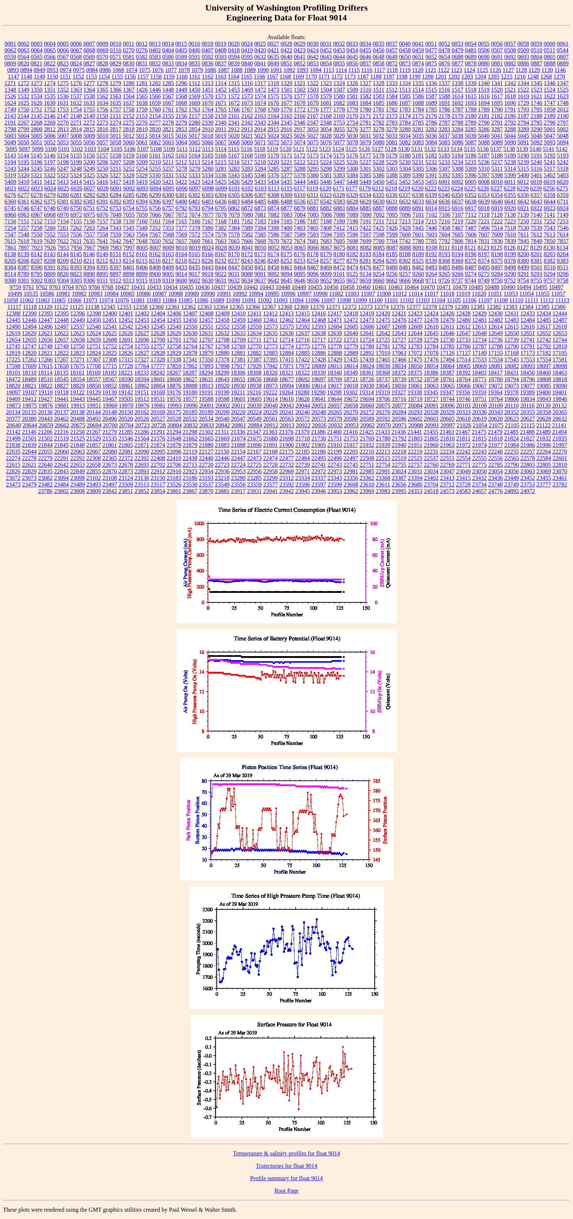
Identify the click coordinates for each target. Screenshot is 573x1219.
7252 (549, 221)
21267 (93, 432)
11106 (469, 300)
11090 (233, 300)
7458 (444, 228)
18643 (222, 379)
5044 (510, 136)
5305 (418, 169)
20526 (141, 419)
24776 (495, 491)
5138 (509, 149)
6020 (562, 182)
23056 (511, 471)
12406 (174, 313)
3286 (484, 129)
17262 (29, 359)
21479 (495, 432)
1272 (23, 83)
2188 (536, 116)
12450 (93, 320)
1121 (430, 70)
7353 (168, 228)
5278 (181, 169)
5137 (496, 149)
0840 (247, 63)
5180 (405, 155)
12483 (511, 320)
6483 (234, 201)
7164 (168, 221)
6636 (444, 201)
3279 (392, 129)
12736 (495, 340)
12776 (318, 346)
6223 (444, 188)
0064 (37, 50)
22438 (190, 458)
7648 (142, 241)
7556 (76, 234)
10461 (379, 287)
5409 (10, 182)
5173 (313, 155)
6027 (89, 188)
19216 (254, 392)
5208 (128, 162)
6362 (36, 201)
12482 (495, 320)
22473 (254, 458)
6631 (392, 201)
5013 (142, 136)
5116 (246, 149)
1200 (428, 76)
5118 (259, 149)
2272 (89, 123)
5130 (404, 149)
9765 (81, 287)
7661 (207, 241)
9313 (128, 280)
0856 (352, 63)
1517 (457, 90)
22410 (174, 458)
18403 (479, 373)
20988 (415, 425)
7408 (326, 228)
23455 (543, 478)
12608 (399, 326)
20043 (286, 405)
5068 (234, 142)
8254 (313, 261)
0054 (471, 44)
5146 (50, 155)
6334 (365, 195)
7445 (418, 228)
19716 (399, 399)
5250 (102, 169)
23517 (158, 484)
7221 (484, 221)
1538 (89, 96)
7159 (128, 221)
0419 (247, 50)
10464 (411, 287)
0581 (128, 57)
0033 (352, 44)
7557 (89, 234)
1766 (234, 109)
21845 (61, 445)
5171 (286, 155)
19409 (13, 399)
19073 (511, 386)
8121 (470, 248)
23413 (447, 478)
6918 (484, 208)
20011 (238, 405)
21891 (270, 445)
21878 (174, 445)
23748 (495, 484)
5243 (10, 169)
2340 (221, 123)
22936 (222, 471)
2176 (431, 116)
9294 (549, 274)
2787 (444, 123)
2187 (523, 116)
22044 (29, 451)
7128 (496, 215)
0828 (102, 63)
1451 (207, 90)
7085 (313, 215)
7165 (181, 221)
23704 (431, 484)
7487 (471, 228)
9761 (28, 287)
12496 (45, 326)
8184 (378, 254)
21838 (13, 445)
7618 (23, 241)
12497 (61, 326)
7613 (549, 234)
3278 (378, 129)
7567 (155, 234)
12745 (13, 346)
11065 (58, 300)
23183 (174, 478)
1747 (549, 103)
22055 (45, 451)
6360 (10, 201)
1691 (444, 103)
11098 (344, 300)
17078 (431, 353)
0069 (103, 50)
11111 (532, 300)
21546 (125, 438)
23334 (302, 478)
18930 (238, 386)
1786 (444, 109)
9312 (115, 280)
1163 (220, 76)
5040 (484, 136)
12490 (13, 326)
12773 (270, 346)
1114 (341, 70)
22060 (61, 451)
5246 (50, 169)
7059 (142, 215)
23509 (125, 484)
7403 (300, 228)
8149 (102, 254)
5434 (273, 182)
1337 (444, 83)
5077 (339, 142)
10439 (234, 287)
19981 (158, 405)
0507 (497, 50)
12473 (367, 320)
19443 (77, 399)
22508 (367, 458)
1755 (89, 109)
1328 (378, 83)
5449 (365, 182)
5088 (484, 142)
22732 (286, 465)
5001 (549, 129)
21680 (270, 438)
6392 (115, 201)
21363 (270, 432)
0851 (286, 63)
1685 (378, 103)
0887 (536, 63)
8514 (10, 274)
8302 (405, 261)
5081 (392, 142)
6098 (208, 188)
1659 (155, 103)
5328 (128, 175)
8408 (155, 267)
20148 (109, 412)
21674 (238, 438)
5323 (63, 175)
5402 (549, 175)
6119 (312, 188)
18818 (560, 379)
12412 (270, 313)
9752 (510, 280)
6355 (510, 195)
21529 (93, 438)
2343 (260, 123)
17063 (399, 353)
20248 (318, 412)
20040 (270, 405)
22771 (463, 465)
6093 (142, 188)
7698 (352, 241)
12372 (349, 307)
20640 (13, 425)
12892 (367, 353)
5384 (352, 175)
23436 (495, 478)
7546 (563, 228)
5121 (298, 149)
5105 (116, 149)
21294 (174, 432)
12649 (495, 333)
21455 (431, 432)
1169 (298, 76)
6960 (10, 215)
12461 (270, 320)
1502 (300, 90)
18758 (431, 379)
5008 (76, 136)
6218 (391, 188)
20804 (174, 425)
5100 (51, 149)
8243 (247, 261)
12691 (125, 340)
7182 (247, 221)
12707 (206, 340)
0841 (260, 63)
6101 (234, 188)
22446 (222, 458)
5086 (457, 142)
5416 (102, 182)
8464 (300, 267)
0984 (92, 70)
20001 (206, 405)
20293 (415, 412)
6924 (563, 208)
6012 (523, 182)
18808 (543, 379)
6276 (10, 195)
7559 (115, 234)
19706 (383, 399)
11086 (201, 300)
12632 (222, 333)
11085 (185, 300)
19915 (78, 405)
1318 (273, 83)
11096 (312, 300)
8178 (313, 254)
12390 (29, 313)
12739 (511, 340)
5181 (418, 155)
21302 (206, 432)
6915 (444, 208)
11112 (547, 300)
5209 (142, 162)
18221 (125, 373)
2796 (549, 123)
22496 (334, 458)
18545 (61, 379)
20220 (238, 412)
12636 (286, 333)
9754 (523, 280)
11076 (122, 300)
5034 (405, 136)
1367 (128, 90)
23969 (367, 491)
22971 (302, 471)
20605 (447, 419)
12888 (334, 353)
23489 (77, 484)
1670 (207, 103)
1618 (510, 96)
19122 (77, 392)
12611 (447, 326)
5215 (221, 162)
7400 (286, 228)
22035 (13, 451)
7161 (155, 221)
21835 (560, 438)
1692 (457, 103)
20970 (383, 425)
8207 (36, 261)
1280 (128, 83)
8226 (207, 261)
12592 (302, 326)
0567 (63, 57)
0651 (418, 57)
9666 (405, 280)
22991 (383, 471)
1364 (89, 90)
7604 (444, 234)
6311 (312, 195)
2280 (194, 123)
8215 (142, 261)
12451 (109, 320)
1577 (300, 96)
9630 (207, 280)
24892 (511, 491)
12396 (77, 313)
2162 (247, 116)
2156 (181, 116)
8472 (339, 267)
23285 (254, 478)
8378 (510, 261)
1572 (234, 96)
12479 (447, 320)
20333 (463, 412)
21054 (480, 425)
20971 (399, 425)
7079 (234, 215)
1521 (510, 90)
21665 (206, 438)
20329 (447, 412)
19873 (13, 405)
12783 (415, 346)
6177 (352, 188)
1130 (547, 70)
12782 (399, 346)
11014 (415, 294)
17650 (61, 366)
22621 (29, 465)
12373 (365, 307)
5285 (273, 169)
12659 (93, 340)
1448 (168, 90)
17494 (447, 359)
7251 (536, 221)
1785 (431, 109)
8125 (496, 248)
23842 (109, 491)
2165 (286, 116)
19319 (382, 392)
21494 (559, 432)
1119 (405, 70)
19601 (238, 399)
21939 (383, 445)
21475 (479, 432)
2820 (155, 129)
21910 (334, 445)
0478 (444, 50)
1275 (63, 83)
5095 (11, 149)
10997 (304, 294)
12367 (269, 307)
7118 (483, 215)
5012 (128, 136)
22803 (527, 465)
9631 (221, 280)
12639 (334, 333)
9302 (37, 280)
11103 (422, 300)
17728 (125, 366)
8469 (326, 267)
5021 (247, 136)
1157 (143, 76)
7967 (89, 248)
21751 (334, 438)
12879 (206, 353)
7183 (260, 221)
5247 (63, 169)
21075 (496, 425)
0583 (155, 57)
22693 (141, 465)
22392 (141, 458)
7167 (207, 221)
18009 (318, 366)
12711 (254, 340)
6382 (76, 201)
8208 (50, 261)
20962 (367, 425)
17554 (543, 359)
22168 (270, 451)
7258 (36, 228)
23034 (431, 471)
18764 (463, 379)
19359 (479, 392)
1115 (354, 70)
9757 (549, 280)
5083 (418, 142)
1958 (549, 109)
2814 (76, 129)
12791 (527, 346)
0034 (365, 44)
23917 (238, 491)
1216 (520, 76)
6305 (234, 195)
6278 (36, 195)
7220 (471, 221)
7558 (102, 234)
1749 (10, 109)
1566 (155, 96)
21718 (302, 438)
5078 (352, 142)
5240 (536, 162)
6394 (142, 201)
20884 (254, 425)
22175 (286, 451)
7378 (194, 228)
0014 (168, 44)
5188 (497, 155)
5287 (286, 169)
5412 (50, 182)
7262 (76, 228)
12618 (560, 326)
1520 (497, 90)
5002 (563, 129)
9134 (365, 274)
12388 (13, 313)
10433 (154, 287)
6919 (497, 208)
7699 (365, 241)
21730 (318, 438)
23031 (415, 471)
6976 (103, 215)
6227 (496, 188)
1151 (65, 76)
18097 (543, 366)
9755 (536, 280)
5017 (194, 136)
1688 (418, 103)
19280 (302, 392)
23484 (61, 484)
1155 (117, 76)
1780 (365, 109)
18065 (463, 366)
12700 (158, 340)
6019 (549, 182)
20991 (431, 425)
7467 (457, 228)
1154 (104, 76)
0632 (260, 57)
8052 (274, 248)
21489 (543, 432)
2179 (457, 116)
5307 (444, 169)
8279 (352, 261)
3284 (457, 129)
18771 (479, 379)
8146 (89, 254)
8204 (563, 254)
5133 (443, 149)
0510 (536, 50)
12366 (253, 307)
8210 (76, 261)
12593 (318, 326)
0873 (405, 63)
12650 (511, 333)
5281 (221, 169)
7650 (155, 241)
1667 (168, 103)
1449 (181, 90)
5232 (431, 162)
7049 (116, 215)
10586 (46, 294)
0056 (497, 44)
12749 (61, 346)
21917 (351, 445)
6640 (497, 201)
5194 (10, 162)
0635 (273, 57)
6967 (37, 215)
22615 (13, 465)
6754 (128, 208)
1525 (563, 90)
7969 (103, 248)
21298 (190, 432)
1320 (286, 83)
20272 (367, 412)
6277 (23, 195)
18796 (527, 379)
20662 (61, 425)
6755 (142, 208)
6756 (155, 208)
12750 (77, 346)
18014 (351, 366)
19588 (206, 399)
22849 (77, 471)
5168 (247, 155)
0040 (405, 44)
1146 (560, 70)
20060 (367, 405)
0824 (76, 63)
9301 (24, 280)
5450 (378, 182)
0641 (300, 57)
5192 (549, 155)
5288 (300, 169)
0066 (63, 50)
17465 (383, 359)
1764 (207, 109)
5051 (36, 142)
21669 (222, 438)
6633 (418, 201)
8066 (313, 248)
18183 (109, 373)
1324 (339, 83)
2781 (365, 123)
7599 (392, 234)
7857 (563, 241)
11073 (90, 300)
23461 (560, 478)
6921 (523, 208)
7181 (234, 221)
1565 (142, 96)
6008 (484, 182)
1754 (76, 109)
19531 (158, 399)
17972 (302, 366)
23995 (399, 491)
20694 (94, 425)
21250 (77, 432)
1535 (50, 96)
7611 (523, 234)
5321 (36, 175)
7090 (366, 215)
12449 (77, 320)
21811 (463, 438)
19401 (559, 392)
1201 (441, 76)
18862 (141, 386)
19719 (415, 399)
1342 (510, 83)
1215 (507, 76)
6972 (76, 215)
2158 (207, 116)
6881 (313, 208)
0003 (36, 44)
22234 (447, 451)
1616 (484, 96)
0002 (23, 44)
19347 (447, 392)
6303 (207, 195)
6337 (405, 195)
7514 (497, 228)
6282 (89, 195)
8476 (365, 267)
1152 (78, 76)
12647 (463, 333)
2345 (286, 123)
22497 (351, 458)
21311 (222, 432)
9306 (89, 280)
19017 (334, 386)
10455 (315, 287)
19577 (190, 399)
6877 (286, 208)
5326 (102, 175)
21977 (495, 445)
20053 (318, 405)
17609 (29, 366)
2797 (563, 123)
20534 (206, 419)
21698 (286, 438)
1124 (469, 70)
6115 (286, 188)
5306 (431, 169)
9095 (300, 274)
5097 (24, 149)
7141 (549, 215)
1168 (285, 76)
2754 (352, 123)
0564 (23, 57)
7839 (510, 241)
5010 (102, 136)
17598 (13, 366)
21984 (511, 445)
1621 (536, 96)
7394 (260, 228)
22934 (206, 471)
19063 (431, 386)
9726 (444, 280)
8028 (221, 248)
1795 (536, 109)
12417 (334, 313)
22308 (93, 458)
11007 (368, 294)
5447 (339, 182)
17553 (527, 359)
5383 (339, 175)
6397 (168, 201)
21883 (222, 445)
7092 (379, 215)
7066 (155, 215)
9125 (352, 274)
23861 (174, 491)
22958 (270, 471)
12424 (431, 313)
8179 (326, 254)
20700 (110, 425)
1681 (326, 103)
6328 (339, 195)
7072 (181, 215)
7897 (24, 248)
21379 (302, 432)
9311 (102, 280)
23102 (93, 478)
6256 (549, 188)
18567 (109, 379)
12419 (367, 313)
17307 (93, 359)
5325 (89, 175)
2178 (444, 116)
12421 (399, 313)
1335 (418, 83)
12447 (45, 320)
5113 (207, 149)
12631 (206, 333)
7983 (116, 248)
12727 (399, 340)
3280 (405, 129)
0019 (221, 44)
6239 (536, 188)
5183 (444, 155)
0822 (50, 63)
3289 (523, 129)
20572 (302, 419)
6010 (497, 182)
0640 (286, 57)
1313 (207, 83)
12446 (29, 320)
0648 (378, 57)
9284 (497, 274)
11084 (169, 300)
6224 (457, 188)
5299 (339, 169)
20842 (222, 425)
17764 (141, 366)
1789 (484, 109)
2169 (339, 116)
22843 (61, 471)
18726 (367, 379)
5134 (456, 149)
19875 (29, 405)
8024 (208, 248)
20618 (463, 419)
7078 (221, 215)
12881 (238, 353)
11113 (562, 300)
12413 (286, 313)
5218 (260, 162)
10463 (395, 287)
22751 (367, 465)
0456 (378, 50)
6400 (181, 201)
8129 (536, 248)
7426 (392, 228)
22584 (543, 458)
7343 (115, 228)
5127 (377, 149)
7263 (89, 228)
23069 (543, 471)
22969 (286, 471)
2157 (194, 116)
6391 (102, 201)
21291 (158, 432)
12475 (383, 320)
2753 (339, 123)
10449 (299, 287)
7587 (286, 234)
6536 (300, 201)
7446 (431, 228)
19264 (286, 392)
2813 (63, 129)
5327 (115, 175)
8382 (549, 261)
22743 (334, 465)
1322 (313, 83)
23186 (190, 478)
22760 (431, 465)
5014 (155, 136)
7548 (23, 234)
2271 (76, 123)
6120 (325, 188)
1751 (36, 109)
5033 (392, 136)
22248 (495, 451)
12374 (381, 307)
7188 (326, 221)
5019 (221, 136)
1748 (563, 103)
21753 (351, 438)
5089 (497, 142)
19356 (463, 392)
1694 (484, 103)
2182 (497, 116)
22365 (109, 458)
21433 (382, 432)
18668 (270, 379)
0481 (471, 50)
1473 (273, 90)
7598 (378, 234)
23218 (222, 478)
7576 (221, 234)
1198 (401, 76)
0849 (273, 63)
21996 (543, 445)
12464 (302, 320)
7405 (313, 228)
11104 (438, 300)
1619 (523, 96)
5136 (483, 149)
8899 (142, 274)
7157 (102, 221)
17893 (206, 366)
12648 (479, 333)
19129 (93, 392)
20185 (190, 412)
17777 (158, 366)
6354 (497, 195)
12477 (415, 320)
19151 (141, 392)
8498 (510, 267)
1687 (405, 103)
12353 (124, 307)
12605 (351, 326)
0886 (523, 63)
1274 (50, 83)
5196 (36, 162)
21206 (45, 432)
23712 (447, 484)
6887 (378, 208)
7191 (365, 221)
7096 (405, 215)
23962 (351, 491)
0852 (300, 63)
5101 (64, 149)
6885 (365, 208)
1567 (168, 96)
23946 (318, 491)
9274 (471, 274)
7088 (339, 215)
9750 (496, 280)
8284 (378, 261)
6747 (36, 208)
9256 (392, 274)
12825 (109, 353)
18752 (415, 379)
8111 (444, 248)
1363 (76, 90)
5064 (181, 142)
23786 (45, 491)
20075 (383, 405)
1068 (118, 70)
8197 (484, 254)
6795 (221, 208)
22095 (158, 451)
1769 (273, 109)
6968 (50, 215)
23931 (254, 491)
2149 (89, 116)
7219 (457, 221)
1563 (115, 96)
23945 (302, 491)
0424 (313, 50)
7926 (50, 248)
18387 (447, 373)
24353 (415, 491)
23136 (141, 478)
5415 (89, 182)
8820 (63, 274)
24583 (463, 491)
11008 (384, 294)
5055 (76, 142)
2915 (273, 129)
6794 (207, 208)
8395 (102, 267)
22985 (367, 471)
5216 (234, 162)
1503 (313, 90)
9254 (378, 274)
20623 (511, 419)
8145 (76, 254)
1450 (194, 90)
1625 (23, 103)
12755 (141, 346)
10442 (250, 287)
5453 (418, 182)
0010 (115, 44)
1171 (324, 76)
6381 (63, 201)
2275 (128, 123)
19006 (302, 386)
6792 (181, 208)
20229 (270, 412)
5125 (351, 149)
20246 (302, 412)
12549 (174, 326)
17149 (479, 353)
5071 (260, 142)
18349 (350, 373)
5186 (471, 155)
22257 (527, 451)
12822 (61, 353)
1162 (207, 76)
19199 (222, 392)
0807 (563, 57)
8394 (89, 267)
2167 (313, 116)
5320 (23, 175)
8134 (562, 248)
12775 (302, 346)
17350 (206, 359)
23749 (511, 484)
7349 (142, 228)
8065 (300, 248)
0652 (431, 57)
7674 (300, 241)
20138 (77, 412)
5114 (220, 149)
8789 (23, 274)
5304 (405, 169)
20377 (13, 419)
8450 (247, 267)
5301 (365, 169)
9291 (523, 274)
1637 (128, 103)
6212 (378, 188)
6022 (24, 188)
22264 (543, 451)
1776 (313, 109)
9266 (457, 274)
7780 (418, 241)
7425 (378, 228)
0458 (405, 50)
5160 (142, 155)
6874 (273, 208)
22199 (334, 451)
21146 (29, 432)
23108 (109, 478)
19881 (61, 405)
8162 (155, 254)
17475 (415, 359)
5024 (273, 136)
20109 (495, 405)
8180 (339, 254)
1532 (23, 96)
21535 (109, 438)
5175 (339, 155)
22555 (479, 458)
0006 (76, 44)
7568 (168, 234)
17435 (351, 359)
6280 (63, 195)
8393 (76, 267)
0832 (155, 63)
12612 (463, 326)
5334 (207, 175)
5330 (155, 175)
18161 (77, 373)
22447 (238, 458)
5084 (431, 142)
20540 (222, 419)
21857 (93, 445)
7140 (536, 215)
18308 (254, 373)
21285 (125, 432)
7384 (234, 228)
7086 (326, 215)
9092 (273, 274)
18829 (77, 386)
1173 (350, 76)
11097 (328, 300)
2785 (418, 123)
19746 (463, 399)
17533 (479, 359)
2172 (378, 116)
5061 (142, 142)
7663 (221, 241)
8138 (10, 254)
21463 (447, 432)
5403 (563, 175)
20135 (29, 412)
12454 (158, 320)
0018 (207, 44)
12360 (156, 307)
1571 (221, 96)
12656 (45, 340)
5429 (247, 182)
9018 (207, 274)
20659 (45, 425)
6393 (128, 201)
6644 (549, 201)
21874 (158, 445)
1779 (352, 109)
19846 (560, 399)
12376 (397, 307)
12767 (206, 346)
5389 (405, 175)
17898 (222, 366)
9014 (181, 274)
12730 (447, 340)
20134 (13, 412)
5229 (392, 162)
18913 (206, 386)
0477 (431, 50)
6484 (247, 201)
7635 (89, 241)
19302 (350, 392)
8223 (194, 261)
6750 (76, 208)
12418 (351, 313)
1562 (102, 96)
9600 (181, 280)
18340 (334, 373)
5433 (260, 182)
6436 (221, 201)
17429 (334, 359)
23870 (206, 491)
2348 (326, 123)
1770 (286, 109)
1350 (36, 90)
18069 (479, 366)
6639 (484, 201)
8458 (273, 267)
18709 (334, 379)
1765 (221, 109)
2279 (181, 123)
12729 (431, 340)
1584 (392, 96)
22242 (463, 451)
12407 (190, 313)
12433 (527, 313)
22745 (351, 465)
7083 (287, 215)
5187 (484, 155)
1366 (115, 90)
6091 (116, 188)
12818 (560, 346)
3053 (313, 129)
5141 (548, 149)
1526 (10, 96)
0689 (471, 57)
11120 (45, 307)
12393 (45, 313)
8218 (181, 261)
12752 (109, 346)
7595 (339, 234)
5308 (457, 169)
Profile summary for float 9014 (286, 1178)
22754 (383, 465)
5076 (326, 142)
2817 (115, 129)
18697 (318, 379)
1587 (431, 96)
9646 (300, 280)
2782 (378, 123)
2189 (549, 116)
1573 (247, 96)
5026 (300, 136)
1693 (471, 103)
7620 (50, 241)
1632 (76, 103)
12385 (542, 307)
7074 (195, 215)
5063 (168, 142)
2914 (260, 129)
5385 (365, 175)
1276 (76, 83)
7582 (247, 234)
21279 (109, 432)
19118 (61, 392)
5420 (155, 182)
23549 (222, 484)
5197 (50, 162)
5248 (76, 169)
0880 (484, 63)
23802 (61, 491)
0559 (10, 57)
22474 (270, 458)
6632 (405, 201)
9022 (221, 274)
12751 (93, 346)
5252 (128, 169)
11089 (217, 300)
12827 (141, 353)
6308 (273, 195)
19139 (109, 392)
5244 (23, 169)
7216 (444, 221)
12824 (93, 353)
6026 (76, 188)
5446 (326, 182)
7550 (36, 234)
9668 (418, 280)
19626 (302, 399)
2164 (273, 116)
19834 (527, 399)
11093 (280, 300)
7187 (313, 221)
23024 (399, 471)
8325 (418, 261)
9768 (107, 287)
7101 (418, 215)
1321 (300, 83)
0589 (181, 57)
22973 (334, 471)
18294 (205, 373)
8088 (405, 248)
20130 (543, 405)
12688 (109, 340)
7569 (181, 234)
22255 (511, 451)
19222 (270, 392)
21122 (543, 425)
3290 (536, 129)
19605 (254, 399)
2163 (260, 116)
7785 (431, 241)
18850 (93, 386)
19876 (45, 405)
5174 (326, 155)
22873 (125, 471)
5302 (378, 169)
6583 (339, 201)
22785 (495, 465)
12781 (383, 346)
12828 (158, 353)
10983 (95, 294)
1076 (158, 70)
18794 (511, 379)
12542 (125, 326)
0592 (207, 57)
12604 (334, 326)
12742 (543, 340)
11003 (352, 294)
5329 (142, 175)
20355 (527, 412)
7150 (10, 221)
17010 (383, 353)
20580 (351, 419)
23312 (286, 478)
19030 (367, 386)
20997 (447, 425)
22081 (125, 451)
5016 (181, 136)
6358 (549, 195)
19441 (61, 399)
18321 (286, 373)
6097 (195, 188)
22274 (13, 458)
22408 (158, 458)
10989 (191, 294)
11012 (399, 294)
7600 (405, 234)
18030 (383, 366)
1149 (39, 76)
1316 (247, 83)
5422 (181, 182)
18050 (415, 366)
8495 (484, 267)
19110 (45, 392)
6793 (194, 208)
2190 (563, 116)
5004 (23, 136)
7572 (194, 234)
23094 (61, 478)
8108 (431, 248)
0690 (484, 57)
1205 (494, 76)
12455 (174, 320)
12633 (238, 333)
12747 (29, 346)
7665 (234, 241)
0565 (36, 57)
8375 (497, 261)
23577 (270, 484)
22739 (302, 465)
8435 (194, 267)
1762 (181, 109)
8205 (10, 261)
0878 (471, 63)
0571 (115, 57)
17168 (511, 353)
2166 (300, 116)
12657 (61, 340)
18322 (302, 373)
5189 (510, 155)
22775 (479, 465)
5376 (273, 175)
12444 (560, 313)
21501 (29, 438)
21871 (141, 445)
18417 (495, 373)
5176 (352, 155)
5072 (273, 142)
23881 (222, 491)
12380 (462, 307)
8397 (115, 267)
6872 (247, 208)
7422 (365, 228)
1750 (23, 109)
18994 (286, 386)
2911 (220, 129)
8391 (50, 267)
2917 (300, 129)
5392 (444, 175)
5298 (326, 169)
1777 (326, 109)
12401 (125, 313)
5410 (24, 182)
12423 (415, 313)
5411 (36, 182)
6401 (194, 201)
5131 (417, 149)
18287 (189, 373)
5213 (194, 162)
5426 (234, 182)
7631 (76, 241)
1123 (456, 70)
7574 (207, 234)
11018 (447, 294)
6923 (549, 208)
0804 (536, 57)
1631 (63, 103)
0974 (66, 70)
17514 (463, 359)
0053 (457, 44)
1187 (362, 76)
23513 (141, 484)
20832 (190, 425)
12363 (204, 307)
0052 (444, 44)
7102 (431, 215)
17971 (286, 366)
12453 (141, 320)
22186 (318, 451)
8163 (168, 254)
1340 (484, 83)
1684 (365, 103)
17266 (45, 359)
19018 (351, 386)
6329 (352, 195)
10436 (202, 287)
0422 (286, 50)
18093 (527, 366)
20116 (527, 405)
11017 (431, 294)
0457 (392, 50)
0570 (102, 57)
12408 (206, 313)
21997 (560, 445)
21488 (527, 432)
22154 (238, 451)
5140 (535, 149)
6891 (418, 208)
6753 (115, 208)
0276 (142, 50)
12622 (61, 333)
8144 (63, 254)
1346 (549, 83)
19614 (270, 399)
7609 (497, 234)
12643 (399, 333)
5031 (365, 136)
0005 (63, 44)
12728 (415, 340)
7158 (115, 221)
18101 (13, 373)
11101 (391, 300)
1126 (495, 70)
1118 (392, 70)
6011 (510, 182)
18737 (383, 379)
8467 (313, 267)
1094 (316, 70)
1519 (484, 90)
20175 (174, 412)
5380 (313, 175)
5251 (115, 169)
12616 (527, 326)
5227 (365, 162)
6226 (483, 188)
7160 (142, 221)
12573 (270, 326)
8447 (234, 267)
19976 (142, 405)
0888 (549, 63)
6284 (115, 195)
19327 (398, 392)
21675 (254, 438)
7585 (260, 234)
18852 (109, 386)
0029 (300, 44)
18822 (45, 386)
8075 (339, 248)
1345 (536, 83)
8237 (234, 261)
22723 (222, 465)
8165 (194, 254)
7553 (63, 234)
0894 (26, 70)
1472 (260, 90)
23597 (318, 484)
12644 (415, 333)
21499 (13, 438)
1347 (563, 83)
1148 (26, 76)
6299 (155, 195)
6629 (365, 201)
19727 (431, 399)
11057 (558, 294)
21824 (511, 438)
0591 (194, 57)
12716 (302, 340)
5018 (207, 136)
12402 (141, 313)
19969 (110, 405)
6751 (89, 208)
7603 (431, 234)
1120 (417, 70)
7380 (207, 228)
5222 (300, 162)
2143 (10, 116)
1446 (155, 90)
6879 (300, 208)
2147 (63, 116)
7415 (352, 228)
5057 (102, 142)
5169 (260, 155)
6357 (536, 195)
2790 (484, 123)
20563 (286, 419)
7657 (181, 241)
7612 (536, 234)
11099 (360, 300)
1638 (142, 103)
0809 (10, 63)
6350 (457, 195)
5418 (128, 182)
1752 (50, 109)
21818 (495, 438)
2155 (168, 116)
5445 (313, 182)
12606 (367, 326)
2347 (313, 123)
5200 (89, 162)
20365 (560, 412)
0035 (378, 44)
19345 (431, 392)
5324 (76, 175)
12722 (334, 340)
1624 (10, 103)
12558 (238, 326)
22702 (158, 465)
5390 (418, 175)
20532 (190, 419)
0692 (510, 57)
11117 (14, 307)
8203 (549, 254)
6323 (326, 195)
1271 (10, 83)
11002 (336, 294)
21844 (45, 445)
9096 (313, 274)
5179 (392, 155)
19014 (318, 386)
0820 (23, 63)
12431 (511, 313)
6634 (431, 201)
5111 (182, 149)
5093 (549, 142)
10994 (255, 294)
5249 (89, 169)
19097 (13, 392)
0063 (24, 50)
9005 (168, 274)
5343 (234, 175)
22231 (431, 451)
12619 (13, 333)
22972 (318, 471)
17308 (109, 359)
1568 (181, 96)
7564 (142, 234)
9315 (142, 280)
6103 (260, 188)
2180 (471, 116)
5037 (444, 136)
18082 (511, 366)
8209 (63, 261)
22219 (415, 451)
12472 (351, 320)
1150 (52, 76)
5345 (247, 175)
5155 (76, 155)
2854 (194, 129)
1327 (365, 83)
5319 (10, 175)
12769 (238, 346)
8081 (352, 248)
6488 (286, 201)
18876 (174, 386)
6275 (562, 188)
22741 (318, 465)
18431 (511, 373)
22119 (190, 451)
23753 (527, 484)
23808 (77, 491)
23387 (399, 478)
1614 (457, 96)
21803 (415, 438)
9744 (470, 280)
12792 (543, 346)
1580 (339, 96)
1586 (418, 96)
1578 (313, 96)
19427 (45, 399)
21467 (463, 432)
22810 (560, 465)
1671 (221, 103)
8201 (536, 254)
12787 (479, 346)
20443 (45, 419)
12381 (478, 307)
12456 (190, 320)
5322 (50, 175)
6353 (484, 195)
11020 (479, 294)
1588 (444, 96)
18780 (495, 379)
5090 (510, 142)
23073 (29, 478)
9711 (431, 280)
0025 (260, 44)
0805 (549, 57)
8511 (562, 267)
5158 (115, 155)
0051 (431, 44)
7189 (339, 221)
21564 (141, 438)
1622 (549, 96)
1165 (246, 76)
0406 (194, 50)
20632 (560, 419)
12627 (141, 333)
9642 (273, 280)
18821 (29, 386)
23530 (190, 484)
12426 (447, 313)
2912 (234, 129)
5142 (562, 149)
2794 (523, 123)
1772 (300, 109)
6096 (181, 188)
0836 (207, 63)
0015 (181, 44)
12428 (463, 313)
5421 (168, 182)
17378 (222, 359)
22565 (511, 458)
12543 (141, 326)
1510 (365, 90)
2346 (300, 123)
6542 (326, 201)
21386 (318, 432)
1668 (181, 103)
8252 (286, 261)
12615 (511, 326)
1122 (443, 70)
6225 (470, 188)
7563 (128, 234)
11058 (11, 300)
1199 (414, 76)
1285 (168, 83)
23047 (447, 471)
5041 (497, 136)
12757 (158, 346)
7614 (563, 234)
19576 (174, 399)
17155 (495, 353)
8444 (221, 267)
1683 (352, 103)
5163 (181, 155)
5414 (76, 182)
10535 (30, 294)
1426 (142, 90)
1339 (471, 83)
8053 (287, 248)
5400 (523, 175)
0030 (313, 44)
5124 (338, 149)
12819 (13, 353)
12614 (495, 326)
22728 (270, 465)
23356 (351, 478)
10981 (63, 294)
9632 (234, 280)
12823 (77, 353)
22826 (13, 471)
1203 (467, 76)
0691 (497, 57)
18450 (527, 373)
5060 (128, 142)
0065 (50, 50)
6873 (260, 208)
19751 (479, 399)
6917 (471, 208)
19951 (94, 405)
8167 (221, 254)
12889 (351, 353)
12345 (108, 307)
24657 (479, 491)
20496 (109, 419)
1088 (237, 70)
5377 (286, 175)
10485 (475, 287)
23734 (479, 484)
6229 (523, 188)
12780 (367, 346)
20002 (222, 405)
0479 (457, 50)
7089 (352, 215)
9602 (194, 280)
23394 (415, 478)
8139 (23, 254)
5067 (221, 142)
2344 (273, 123)
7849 (536, 241)
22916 (174, 471)
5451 (392, 182)
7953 (63, 248)
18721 (351, 379)
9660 (378, 280)
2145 (36, 116)
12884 (286, 353)
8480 (392, 267)
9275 (484, 274)
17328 (158, 359)
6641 (510, 201)
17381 (238, 359)
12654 (13, 340)
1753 (63, 109)
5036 (431, 136)
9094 (286, 274)
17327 (141, 359)
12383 (510, 307)
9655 (339, 280)
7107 (458, 215)
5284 (260, 169)
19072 (495, 386)
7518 (510, 228)
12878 (190, 353)
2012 (563, 109)
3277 (365, 129)
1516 (444, 90)
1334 (405, 83)
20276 (383, 412)
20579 (334, 419)
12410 (238, 313)
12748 (45, 346)
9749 (483, 280)
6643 (536, 201)
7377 (181, 228)
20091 (431, 405)
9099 (326, 274)
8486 (457, 267)
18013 (334, 366)
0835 (194, 63)
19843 (543, 399)
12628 (158, 333)
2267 (23, 123)
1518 (471, 90)
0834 (181, 63)
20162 (141, 412)
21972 (463, 445)
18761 (447, 379)
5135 (469, 149)
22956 (254, 471)
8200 (523, 254)
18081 (495, 366)
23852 (141, 491)
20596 (399, 419)
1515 (431, 90)
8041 (247, 248)
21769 (367, 438)
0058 (523, 44)
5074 (300, 142)
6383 (89, 201)
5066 (207, 142)
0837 (221, 63)
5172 (300, 155)
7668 (260, 241)
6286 (142, 195)
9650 (313, 280)
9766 (94, 287)
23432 (479, 478)
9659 (365, 280)
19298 (334, 392)
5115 (233, 149)
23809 (93, 491)
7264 (102, 228)
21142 (13, 432)
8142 (36, 254)
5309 (471, 169)
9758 (562, 280)
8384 (10, 267)
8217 (168, 261)
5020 (234, 136)
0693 (523, 57)
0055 (484, 44)
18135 (61, 373)
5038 (457, 136)
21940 (399, 445)
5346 (260, 175)
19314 (366, 392)
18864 (158, 386)
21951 (415, 445)
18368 (382, 373)
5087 (471, 142)
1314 (221, 83)
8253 (300, 261)
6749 (63, 208)
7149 (562, 215)
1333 (392, 83)
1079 (197, 70)
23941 (270, 491)
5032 (378, 136)
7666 (247, 241)
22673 (109, 465)
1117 (379, 70)
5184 (457, 155)
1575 (273, 96)
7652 (168, 241)
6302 (194, 195)
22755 (399, 465)
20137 (61, 412)
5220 (273, 162)
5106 (130, 149)
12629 (174, 333)
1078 (184, 70)
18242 (157, 373)
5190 (523, 155)
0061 (563, 44)
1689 (431, 103)
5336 (221, 175)
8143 (50, 254)
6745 (10, 208)
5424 (207, 182)
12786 (463, 346)
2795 (536, 123)
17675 (77, 366)
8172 (247, 254)
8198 (497, 254)
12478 (431, 320)
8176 (300, 254)
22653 (77, 465)
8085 (379, 248)
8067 (326, 248)
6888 (392, 208)
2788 (457, 123)
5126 (364, 149)
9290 (510, 274)
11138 (92, 307)
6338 (418, 195)
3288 (510, 129)
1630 (50, 103)
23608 (351, 484)
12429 (479, 313)
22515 (383, 458)
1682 (339, 103)
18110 (29, 373)
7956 (76, 248)
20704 (126, 425)
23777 (543, 484)
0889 (563, 63)
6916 (457, 208)
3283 (444, 129)
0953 (52, 70)
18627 (190, 379)
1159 (168, 76)
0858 (378, 63)
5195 (23, 162)
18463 (559, 373)
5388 (392, 175)
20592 (383, 419)
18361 (366, 373)
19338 (414, 392)
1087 (223, 70)
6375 (50, 201)
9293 (536, 274)
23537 (206, 484)
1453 (234, 90)
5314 (510, 169)
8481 (405, 267)
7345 (128, 228)
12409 (222, 313)
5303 (392, 169)
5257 (168, 169)
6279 (50, 195)
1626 (36, 103)
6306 (247, 195)
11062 (26, 300)
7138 (510, 215)
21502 (45, 438)
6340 (444, 195)
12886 (318, 353)
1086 (210, 70)
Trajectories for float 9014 (286, 1166)
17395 (270, 359)
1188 (376, 76)
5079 (365, 142)
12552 (222, 326)
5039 (471, 136)
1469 (247, 90)
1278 (102, 83)
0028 (286, 44)
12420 (383, 313)
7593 (313, 234)
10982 (79, 294)
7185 (286, 221)
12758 (174, 346)
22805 (543, 465)
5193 (563, 155)
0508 (510, 50)
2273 (102, 123)
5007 (63, 136)
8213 (115, 261)
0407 (207, 50)
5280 (207, 169)
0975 (79, 70)
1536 (63, 96)
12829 (174, 353)
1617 (497, 96)
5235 (471, 162)
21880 (206, 445)
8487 (471, 267)
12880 (222, 353)
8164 (181, 254)
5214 (207, 162)
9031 (234, 274)
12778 (334, 346)
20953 (351, 425)
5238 (510, 162)
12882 (254, 353)
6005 (471, 182)
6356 (523, 195)
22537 (431, 458)
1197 (388, 76)
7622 (63, 241)
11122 (61, 307)
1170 (311, 76)
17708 (93, 366)
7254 (10, 228)
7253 (563, 221)
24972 (527, 491)
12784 (431, 346)
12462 (286, 320)
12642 (383, 333)
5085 (444, 142)
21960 (431, 445)
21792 (399, 438)
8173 (260, 254)
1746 (536, 103)
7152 (36, 221)
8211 (89, 261)
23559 (254, 484)
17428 (318, 359)
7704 (392, 241)
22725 (254, 465)
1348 (10, 90)
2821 (168, 129)
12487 (560, 320)
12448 (61, 320)
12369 (301, 307)
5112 (194, 149)
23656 (399, 484)
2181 (484, 116)
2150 (102, 116)
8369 (457, 261)
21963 (447, 445)
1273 (36, 83)
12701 (174, 340)
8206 (23, 261)
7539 (536, 228)
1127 (508, 70)
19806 (511, 399)
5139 (522, 149)
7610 (510, 234)
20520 (125, 419)
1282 (155, 83)
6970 (63, 215)
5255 (155, 169)
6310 (300, 195)
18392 (463, 373)
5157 (102, 155)
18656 (254, 379)
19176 (174, 392)
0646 (365, 57)
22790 (511, 465)
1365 (102, 90)
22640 (45, 465)
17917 (238, 366)
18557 (93, 379)
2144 (23, 116)
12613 (479, 326)
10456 (331, 287)
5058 (115, 142)
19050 (399, 386)
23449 (511, 478)
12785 (447, 346)
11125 (76, 307)
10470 (427, 287)
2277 (155, 123)
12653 (560, 333)
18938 (254, 386)
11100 (375, 300)
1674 (260, 103)
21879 (190, 445)
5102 (77, 149)
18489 (29, 379)
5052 (50, 142)
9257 (405, 274)
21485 (511, 432)
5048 (563, 136)
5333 (194, 175)
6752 (102, 208)
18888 (190, 386)
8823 (76, 274)
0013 (155, 44)
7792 (444, 241)
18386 (431, 373)
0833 (168, 63)
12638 (318, 333)
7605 (457, 234)
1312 (194, 83)
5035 (418, 136)
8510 (549, 267)
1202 (454, 76)
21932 (367, 445)
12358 (140, 307)
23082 (45, 478)
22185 (302, 451)
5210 (155, 162)
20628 (543, 419)
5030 (352, 136)
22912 (158, 471)
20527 (158, 419)
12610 (431, 326)
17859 (174, 366)
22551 (447, 458)
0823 (63, 63)
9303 (50, 280)
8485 (444, 267)
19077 (527, 386)
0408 (221, 50)
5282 (234, 169)
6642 (523, 201)
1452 (221, 90)
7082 (274, 215)
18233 (141, 373)
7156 (89, 221)
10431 (138, 287)
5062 (155, 142)
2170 (352, 116)
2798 (10, 129)
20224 (254, 412)
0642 (313, 57)
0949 (39, 70)
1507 (339, 90)
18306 (238, 373)
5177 (365, 155)
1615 (471, 96)
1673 (247, 103)
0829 (115, 63)
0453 (339, 50)
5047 (549, 136)
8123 (483, 248)
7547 (10, 234)
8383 (563, 261)
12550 (190, 326)
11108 (501, 300)
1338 (457, 83)
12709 (238, 340)
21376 (286, 432)
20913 (287, 425)
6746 (23, 208)
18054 (431, 366)
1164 (233, 76)
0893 (13, 70)
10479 (459, 287)
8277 (339, 261)
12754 (125, 346)
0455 (365, 50)
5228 (378, 162)
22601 (560, 458)
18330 (318, 373)
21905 (318, 445)
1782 (392, 109)
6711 (562, 201)
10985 (127, 294)
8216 (155, 261)
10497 (556, 287)
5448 (352, 182)
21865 (125, 445)
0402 (155, 50)
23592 (286, 484)
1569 (194, 96)
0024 (247, 44)
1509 (352, 90)
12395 (61, 313)
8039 (234, 248)
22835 (45, 471)
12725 (383, 340)
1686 (392, 103)
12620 (29, 333)
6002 (457, 182)
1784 (418, 109)
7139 (523, 215)
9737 (457, 280)
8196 (471, 254)
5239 (523, 162)
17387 (254, 359)
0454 (352, 50)
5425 (221, 182)
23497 (109, 484)
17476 (431, 359)
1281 (142, 83)
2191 (10, 123)
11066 (74, 300)
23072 (13, 478)
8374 (484, 261)
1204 (480, 76)
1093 (302, 70)
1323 (326, 83)
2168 (326, 116)
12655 (29, 340)
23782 (560, 484)
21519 (61, 438)
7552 (50, 234)
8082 (366, 248)
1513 (405, 90)
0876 (444, 63)
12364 (220, 307)
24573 (447, 491)
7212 (392, 221)
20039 (254, 405)
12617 (543, 326)
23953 (334, 491)
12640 (351, 333)
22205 (351, 451)
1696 (510, 103)
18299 (222, 373)
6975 (89, 215)
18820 (13, 386)
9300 (10, 280)
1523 (536, 90)
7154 (63, 221)
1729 (523, 103)
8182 (352, 254)
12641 (367, 333)
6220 (418, 188)
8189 (418, 254)
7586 (273, 234)
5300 (352, 169)
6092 (129, 188)
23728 (463, 484)
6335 (378, 195)
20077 (399, 405)
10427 (122, 287)
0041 (418, 44)
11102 (407, 300)
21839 (29, 445)
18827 (61, 386)
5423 (194, 182)
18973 (270, 386)
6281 (76, 195)
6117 (299, 188)
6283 (102, 195)
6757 (168, 208)
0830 (128, 63)
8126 (510, 248)
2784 (405, 123)
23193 (206, 478)
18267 (173, 373)
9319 (168, 280)
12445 (13, 320)
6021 (10, 188)
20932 (335, 425)
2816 (102, 129)
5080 (378, 142)
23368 (383, 478)
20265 (334, 412)
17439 (367, 359)
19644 (334, 399)
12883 (270, 353)
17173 (527, 353)
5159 (128, 155)
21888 (238, 445)
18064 (447, 366)
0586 (168, 57)
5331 (168, 175)
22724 (238, 465)
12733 (463, 340)
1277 (89, 83)
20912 (270, 425)
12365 (236, 307)
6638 (471, 201)
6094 (155, 188)
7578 (234, 234)
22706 (174, 465)
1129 (534, 70)
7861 (10, 248)
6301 (181, 195)
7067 (168, 215)
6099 (221, 188)
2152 (128, 116)
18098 (560, 366)
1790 (497, 109)
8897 (115, 274)
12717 (318, 340)
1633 (89, 103)
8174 (273, 254)
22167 (254, 451)
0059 (536, 44)
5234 (457, 162)
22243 (479, 451)
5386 (378, 175)
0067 (76, 50)
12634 (254, 333)
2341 (234, 123)
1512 (392, 90)
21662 (190, 438)
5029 (339, 136)
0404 (168, 50)
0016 (194, 44)
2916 (286, 129)
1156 (130, 76)
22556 (495, 458)
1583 (378, 96)
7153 (50, 221)
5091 (523, 142)
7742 (405, 241)
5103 (90, 149)
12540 (93, 326)
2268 (36, 123)
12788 (495, 346)
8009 (168, 248)
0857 (365, 63)
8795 (36, 274)
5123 (325, 149)
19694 (367, 399)
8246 (260, 261)
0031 (326, 44)
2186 (510, 116)
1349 (23, 90)
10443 (266, 287)
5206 (102, 162)
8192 (431, 254)
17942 (270, 366)
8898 (128, 274)
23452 (527, 478)
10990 (207, 294)
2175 (418, 116)
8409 (168, 267)
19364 (495, 392)
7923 (37, 248)
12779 (351, 346)
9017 (194, 274)
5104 (103, 149)
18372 (398, 373)
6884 (352, 208)
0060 (549, 44)
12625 (109, 333)
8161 (142, 254)
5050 (23, 142)
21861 (109, 445)
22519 (399, 458)
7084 (300, 215)
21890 (254, 445)
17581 (560, 359)
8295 (392, 261)
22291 (61, 458)
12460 (254, 320)
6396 (155, 201)
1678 (300, 103)
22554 (463, 458)
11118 (30, 307)
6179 (365, 188)
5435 (286, 182)
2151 (115, 116)
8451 (260, 267)
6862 (234, 208)
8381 (536, 261)
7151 (23, 221)
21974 (479, 445)
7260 (50, 228)
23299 (270, 478)
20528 (174, 419)
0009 (102, 44)
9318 (155, 280)
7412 (339, 228)
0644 (339, 57)
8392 (63, 267)
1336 (431, 83)
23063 (527, 471)
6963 (24, 215)
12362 (188, 307)
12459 (238, 320)
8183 (365, 254)
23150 (158, 478)
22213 (383, 451)
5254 (142, 169)
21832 (543, 438)
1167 (272, 76)
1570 (207, 96)
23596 (302, 484)
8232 (221, 261)
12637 (302, 333)
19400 (543, 392)
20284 (399, 412)
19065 (447, 386)
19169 (158, 392)
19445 (93, 399)
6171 (339, 188)
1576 (286, 96)
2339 (207, 123)
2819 (142, 129)
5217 (247, 162)
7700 (378, 241)
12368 (285, 307)
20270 (351, 412)
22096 (174, 451)
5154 (63, 155)
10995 (272, 294)
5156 (89, 155)
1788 (471, 109)
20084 (415, 405)
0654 (444, 57)
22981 (351, 471)
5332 (181, 175)
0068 (89, 50)
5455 (431, 182)
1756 (102, 109)
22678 (125, 465)
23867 (190, 491)
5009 (89, 136)
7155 (76, 221)
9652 (326, 280)
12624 (93, 333)
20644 (29, 425)
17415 (286, 359)
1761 (168, 109)
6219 (404, 188)
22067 (93, 451)
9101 (339, 274)
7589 (300, 234)
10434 (170, 287)
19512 (141, 399)
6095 (168, 188)
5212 (181, 162)
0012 (142, 44)
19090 (560, 386)
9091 (260, 274)
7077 (208, 215)
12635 (270, 333)
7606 (471, 234)
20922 (303, 425)
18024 (367, 366)
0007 (89, 44)
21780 (383, 438)
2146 (50, 116)
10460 (363, 287)
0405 (181, 50)
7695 (339, 241)
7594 (326, 234)
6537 (313, 201)
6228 (510, 188)
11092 (265, 300)
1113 (328, 70)
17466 (399, 359)
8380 (523, 261)
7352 (155, 228)
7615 (10, 241)
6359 (563, 195)
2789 (471, 123)
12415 (302, 313)
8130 (549, 248)
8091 (418, 248)
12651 (527, 333)
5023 (260, 136)
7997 (129, 248)
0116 (115, 50)
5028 (326, 136)
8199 (510, 254)
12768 (222, 346)
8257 (326, 261)
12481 (479, 320)
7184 (273, 221)
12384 (526, 307)
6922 (536, 208)
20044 (302, 405)
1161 (194, 76)
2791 (497, 123)
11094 (296, 300)
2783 (392, 123)
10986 (143, 294)
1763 (194, 109)
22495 (318, 458)
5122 (312, 149)
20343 (495, 412)
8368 (444, 261)
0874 (418, 63)
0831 (142, 63)
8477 (378, 267)
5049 (10, 142)
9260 (418, 274)
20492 (93, 419)
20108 (479, 405)
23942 (286, 491)
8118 (457, 248)
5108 (156, 149)
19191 (206, 392)
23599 (334, 484)
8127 (523, 248)
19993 (174, 405)
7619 (36, 241)
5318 (563, 169)
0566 (50, 57)
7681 (313, 241)
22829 (29, 471)
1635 (115, 103)
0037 (392, 44)
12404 (158, 313)
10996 (288, 294)
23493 (93, 484)
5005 (36, 136)
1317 (260, 83)
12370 (317, 307)
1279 (115, 83)
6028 (103, 188)
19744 (447, 399)
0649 (392, 57)
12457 (206, 320)
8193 (444, 254)
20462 (61, 419)
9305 (76, 280)
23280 (238, 478)
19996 (190, 405)
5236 (484, 162)
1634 (102, 103)
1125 (482, 70)
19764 (495, 399)
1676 (273, 103)
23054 (495, 471)
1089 (250, 70)
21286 (141, 432)
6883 (339, 208)
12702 (190, 340)
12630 (190, 333)
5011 (115, 136)
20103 (463, 405)
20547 (238, 419)
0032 (339, 44)
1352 (63, 90)
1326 (352, 83)
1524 (549, 90)
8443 (207, 267)
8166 (207, 254)
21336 (238, 432)
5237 (497, 162)
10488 (492, 287)
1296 (181, 83)
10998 (320, 294)
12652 (543, 333)
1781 (378, 109)
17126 (447, 353)
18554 (77, 379)
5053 (63, 142)
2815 (89, 129)
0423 (300, 50)
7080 (247, 215)
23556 (238, 484)
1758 (128, 109)
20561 (270, 419)
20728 (158, 425)
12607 (383, 326)
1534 (36, 96)
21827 (527, 438)
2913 (247, 129)
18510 (45, 379)
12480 (463, 320)
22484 (302, 458)
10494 (524, 287)
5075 (313, 142)
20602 (415, 419)
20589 (367, 419)
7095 (392, 215)
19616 (286, 399)
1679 (313, 103)
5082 (405, 142)
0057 (510, 44)
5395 (457, 175)
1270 (559, 76)
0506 (484, 50)
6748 (50, 208)
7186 (300, 221)
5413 (63, 182)
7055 (129, 215)
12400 (109, 313)
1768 (260, 109)
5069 (247, 142)
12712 (270, 340)
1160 (181, 76)
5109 (169, 149)
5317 (549, 169)
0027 (273, 44)
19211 (238, 392)
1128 (521, 70)
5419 (142, 182)
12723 (351, 340)
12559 (254, 326)
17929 (254, 366)
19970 (126, 405)
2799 (23, 129)
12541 (109, 326)
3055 (339, 129)
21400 (334, 432)
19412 (29, 399)
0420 (260, 50)
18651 (238, 379)
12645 (431, 333)
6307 (260, 195)
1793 (523, 109)
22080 (109, 451)
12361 (172, 307)
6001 (444, 182)
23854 (158, 491)
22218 (399, 451)
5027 (313, 136)
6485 (260, 201)
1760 (155, 109)
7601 (418, 234)
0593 (221, 57)
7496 (484, 228)
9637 (260, 280)
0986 (105, 70)
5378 (300, 175)
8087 (392, 248)
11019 (463, 294)
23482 (45, 484)
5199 (76, 162)
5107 (143, 149)
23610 (367, 484)
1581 (352, 96)
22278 (29, 458)
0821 (36, 63)
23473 (13, 484)
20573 (318, 419)
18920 (222, 386)
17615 (45, 366)
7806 (457, 241)
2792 (510, 123)
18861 (125, 386)
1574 (260, 96)
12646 (447, 333)
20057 (334, 405)
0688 (457, 57)
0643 (326, 57)
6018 (536, 182)
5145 (36, 155)
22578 (527, 458)
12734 (479, 340)
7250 (523, 221)
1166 (259, 76)
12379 (446, 307)
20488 (77, 419)
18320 (270, 373)
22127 (206, 451)
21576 (158, 438)
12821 (45, 353)
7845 (523, 241)
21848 (77, 445)
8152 (128, 254)
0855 (339, 63)
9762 (42, 287)
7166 (194, 221)
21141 (559, 425)
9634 (247, 280)
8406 (142, 267)
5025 (286, 136)
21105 (512, 425)
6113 (273, 188)
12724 (367, 340)
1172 (337, 76)
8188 (405, 254)
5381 (326, 175)
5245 (36, 169)
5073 (286, 142)
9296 (563, 274)
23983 (383, 491)
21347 (254, 432)
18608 (174, 379)
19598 (222, 399)
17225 (13, 359)
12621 (45, 333)
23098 (77, 478)
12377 (413, 307)
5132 (430, 149)
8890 (89, 274)
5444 (300, 182)
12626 (125, 333)
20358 (543, 412)
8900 (155, 274)
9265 (444, 274)
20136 (45, 412)
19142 (125, 392)
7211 (378, 221)
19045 (383, 386)
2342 (247, 123)
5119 (272, 149)
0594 (234, 57)
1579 (326, 96)
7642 (115, 241)
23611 (383, 484)
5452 (405, 182)
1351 (50, 90)
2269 (50, 123)
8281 (365, 261)
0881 (497, 63)
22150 (222, 451)
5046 (536, 136)
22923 (190, 471)
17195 (560, 353)
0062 (10, 50)
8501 (536, 267)
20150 (125, 412)
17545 (511, 359)
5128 (390, 149)
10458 (347, 287)
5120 (285, 149)
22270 (560, 451)
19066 (463, 386)
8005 (142, 248)
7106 (445, 215)
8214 (128, 261)
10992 (239, 294)
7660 (194, 241)
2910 (207, 129)
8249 (273, 261)
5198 (63, 162)
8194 (457, 254)
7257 (23, 228)
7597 (365, 234)
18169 (93, 373)
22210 (367, 451)
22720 (206, 465)
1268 (546, 76)
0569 (89, 57)
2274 (115, 123)
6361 (23, 201)
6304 (221, 195)
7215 (431, 221)
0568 (76, 57)
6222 (431, 188)
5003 (10, 136)
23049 (463, 471)
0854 (326, 63)
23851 (125, 491)
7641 (102, 241)
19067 (479, 386)
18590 (125, 379)
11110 (516, 300)
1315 (234, 83)
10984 (111, 294)
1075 (145, 70)
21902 (302, 445)
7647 (128, 241)
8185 (392, 254)
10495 (540, 287)
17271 (77, 359)
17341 (190, 359)
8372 (471, 261)
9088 (247, 274)
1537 (76, 96)
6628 (352, 201)
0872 (392, 63)
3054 (326, 129)
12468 (318, 320)
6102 (247, 188)
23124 (125, 478)
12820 (29, 353)
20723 (142, 425)
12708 (222, 340)
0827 (89, 63)
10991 (223, 294)
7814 (471, 241)
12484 (527, 320)
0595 (247, 57)
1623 (563, 96)
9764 (68, 287)
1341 (497, 83)
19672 (351, 399)
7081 (260, 215)
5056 (89, 142)
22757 (415, 465)
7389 (247, 228)
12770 (254, 346)
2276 (142, 123)
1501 (286, 90)
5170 (273, 155)
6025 (63, 188)
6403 (207, 201)
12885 (302, 353)
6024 (50, 188)
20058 (351, 405)
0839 (234, 63)
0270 (128, 50)
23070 (560, 471)
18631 (206, 379)
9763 (55, 287)
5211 (168, 162)
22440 (206, 458)
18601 (158, 379)
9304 (63, 280)
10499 (14, 294)
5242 (563, 162)
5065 (194, 142)
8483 (431, 267)
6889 (405, 208)
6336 (392, 195)
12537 (77, 326)
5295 (313, 169)
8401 (128, 267)
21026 (463, 425)
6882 (326, 208)
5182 (431, 155)
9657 (352, 280)
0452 (326, 50)
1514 (418, 90)
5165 (207, 155)
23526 (174, 484)
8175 (286, 254)
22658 (93, 465)
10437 (218, 287)
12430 (495, 313)
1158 (156, 76)
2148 (76, 116)
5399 (510, 175)
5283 (247, 169)
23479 (29, 484)
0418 (234, 50)
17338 (174, 359)
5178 (378, 155)
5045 (523, 136)
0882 (510, 63)
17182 (543, 353)
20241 (286, 412)
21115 (528, 425)
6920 (510, 208)
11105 (454, 300)
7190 (352, 221)
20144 (93, 412)
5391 (431, 175)
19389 (527, 392)
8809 (50, 274)
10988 (175, 294)
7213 (405, 221)
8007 (155, 248)
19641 (318, 399)
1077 (171, 70)
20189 (206, 412)
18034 (399, 366)
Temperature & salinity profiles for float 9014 (286, 1153)
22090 (141, 451)
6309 (286, 195)
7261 (63, 228)
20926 (319, 425)
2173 (392, 116)
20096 (447, 405)
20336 (479, 412)
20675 (78, 425)
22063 (77, 451)
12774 (286, 346)
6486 (273, 201)
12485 (543, 320)
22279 (45, 458)
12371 (333, 307)
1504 (326, 90)
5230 (405, 162)
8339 (431, 261)
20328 (431, 412)
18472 (13, 379)
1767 (247, 109)
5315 (523, 169)
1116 (366, 70)
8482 (418, 267)
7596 (352, 234)
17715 (109, 366)
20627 (527, 419)
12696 (141, 340)
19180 (190, 392)
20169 (158, 412)
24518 (431, 491)
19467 (109, 399)
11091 (249, 300)
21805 (431, 438)
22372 (125, 458)
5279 (194, 169)
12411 (254, 313)
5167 (234, 155)
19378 (511, 392)
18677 (286, 379)
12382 (494, 307)
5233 (444, 162)
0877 (457, 63)
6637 (457, 201)
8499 (523, 267)
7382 (221, 228)
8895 (102, 274)
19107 (29, 392)
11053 (511, 294)
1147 (13, 76)
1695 (497, 103)
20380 (29, 419)
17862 (190, 366)
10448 (283, 287)
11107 (485, 300)
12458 (222, 320)
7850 (549, 241)
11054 (526, 294)
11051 (495, 294)
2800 (36, 129)
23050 (479, 471)
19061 (415, 386)
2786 (431, 123)
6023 (37, 188)
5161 (155, 155)
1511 (378, 90)
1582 (365, 96)
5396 (471, 175)
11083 (154, 300)
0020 (234, 44)
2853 (181, 129)
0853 (313, 63)
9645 (286, 280)
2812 (50, 129)
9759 (15, 287)
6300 (168, 195)
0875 (431, 63)
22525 (415, 458)
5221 (286, 162)
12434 (543, 313)
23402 (431, 478)
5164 (194, 155)
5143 (10, 155)
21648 (174, 438)
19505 (125, 399)
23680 (415, 484)
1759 (142, 109)
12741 (527, 340)
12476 (399, 320)
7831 (484, 241)
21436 (398, 432)
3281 (418, 129)
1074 (131, 70)
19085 (543, 386)
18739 (399, 379)
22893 (141, 471)
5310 (484, 169)
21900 (286, 445)
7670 (273, 241)
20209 (222, 412)
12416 (318, 313)
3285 (471, 129)
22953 (238, 471)
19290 (318, 392)
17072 (415, 353)
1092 (289, 70)
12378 (429, 307)
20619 (479, 419)
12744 (560, 340)
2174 (405, 116)
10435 (186, 287)
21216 (61, 432)
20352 (511, 412)
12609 (415, 326)
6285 (128, 195)
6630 (378, 201)
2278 (168, 123)
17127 (463, 353)
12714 (286, 340)
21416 (350, 432)
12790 (511, 346)
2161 (234, 116)
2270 (63, 123)
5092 (536, 142)
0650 (405, 57)
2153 (142, 116)
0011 (128, 44)
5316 (536, 169)
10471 (443, 287)
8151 (115, 254)
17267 (61, 359)
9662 (392, 280)
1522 (523, 90)
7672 (286, 241)
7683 (326, 241)
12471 (334, 320)
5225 (339, 162)
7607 (484, 234)
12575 (286, 326)
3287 (497, 129)
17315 (125, 359)
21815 (479, 438)
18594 (141, 379)
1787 (457, 109)
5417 (115, 182)
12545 (158, 326)
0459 (418, 50)
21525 (77, 438)
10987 (159, 294)
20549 (254, 419)
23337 (318, 478)
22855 (93, 471)
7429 (405, 228)
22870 (109, 471)
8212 (102, 261)
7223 (510, 221)
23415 (463, 478)
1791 (510, 109)
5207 (115, 162)
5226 (352, 162)
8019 (195, 248)
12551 (206, 326)
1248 (533, 76)
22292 (77, 458)
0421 (273, 50)
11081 (137, 300)
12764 (190, 346)
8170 (234, 254)
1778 (339, 109)
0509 (523, 50)
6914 (431, 208)
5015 (168, 136)
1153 (91, 76)
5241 (549, 162)
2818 (128, 129)
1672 (234, 103)
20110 (511, 405)
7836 (497, 241)
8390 (36, 267)
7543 (549, 228)
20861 (238, 425)
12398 (93, 313)
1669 (194, 103)
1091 (276, 70)
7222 (497, 221)
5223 (313, 162)
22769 (447, 465)
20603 (431, 419)
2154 (155, 116)
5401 (536, 175)
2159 (221, 116)
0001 (10, 44)
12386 (558, 307)
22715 (190, 465)
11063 (42, 300)
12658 (77, 340)
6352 (471, 195)
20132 (559, 405)
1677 (286, 103)
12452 (125, 320)
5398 (497, 175)
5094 (563, 142)
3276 (352, 129)
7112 (471, 215)
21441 (414, 432)
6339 (431, 195)
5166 (221, 155)
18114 (45, 373)
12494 (29, 326)
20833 (206, 425)
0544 (562, 50)
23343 (334, 478)
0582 (142, 57)
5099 (37, 149)
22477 (286, 458)
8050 (260, 248)
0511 (549, 50)
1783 (405, 109)
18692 (302, 379)
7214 (418, 221)
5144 (23, 155)
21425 (366, 432)
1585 (405, 96)
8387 (23, 267)
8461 (286, 267)
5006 (50, 136)
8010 (181, 248)
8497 (497, 267)
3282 (431, 129)
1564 (128, 96)
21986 (527, 445)
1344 (523, 83)
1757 (115, 109)
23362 (367, 478)
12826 (125, 353)
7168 (221, 221)
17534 (495, 359)
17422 (302, 359)
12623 (77, 333)
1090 (263, 70)
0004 (50, 44)
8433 (181, 267)
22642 (61, 465)
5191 (536, 155)
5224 (326, 162)
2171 (365, 116)
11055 (542, 294)
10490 (508, 287)
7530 (523, 228)
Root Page (286, 1191)
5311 (496, 169)
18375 (414, 373)
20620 (495, 419)
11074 (106, 300)
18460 (543, 373)
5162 (168, 155)
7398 (273, 228)
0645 (352, 57)
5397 (484, 175)
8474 (352, 267)
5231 (418, 162)
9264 (431, 274)
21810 (447, 438)
